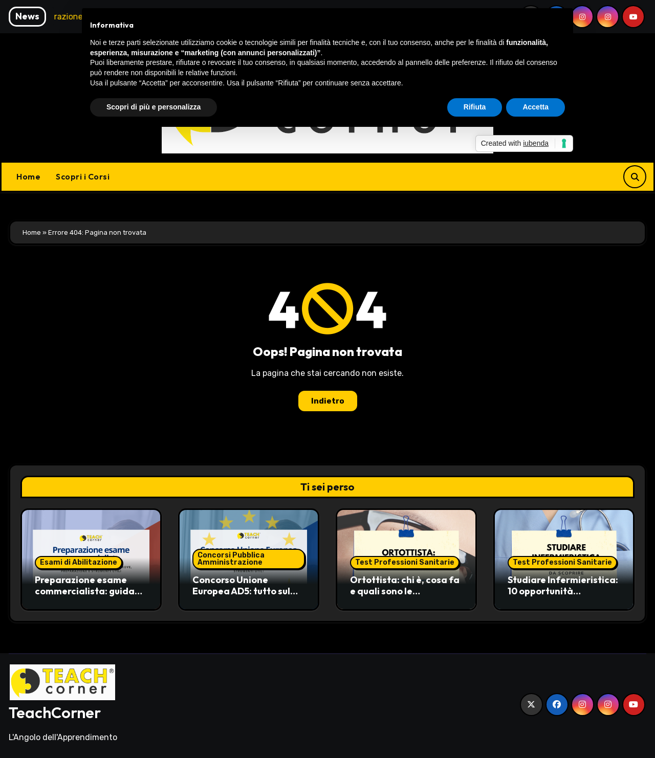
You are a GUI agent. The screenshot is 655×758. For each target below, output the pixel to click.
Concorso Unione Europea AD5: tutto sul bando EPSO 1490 (241, 591)
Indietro (327, 401)
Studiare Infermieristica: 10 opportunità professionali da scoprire (563, 591)
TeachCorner (55, 712)
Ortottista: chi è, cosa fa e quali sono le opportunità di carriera (405, 591)
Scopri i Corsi (83, 176)
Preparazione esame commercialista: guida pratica (85, 591)
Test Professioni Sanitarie (404, 562)
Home (28, 176)
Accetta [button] (535, 107)
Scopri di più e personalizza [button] (153, 107)
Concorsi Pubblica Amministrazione (231, 559)
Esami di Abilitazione (78, 562)
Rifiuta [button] (475, 107)
